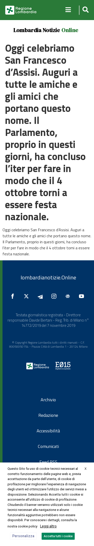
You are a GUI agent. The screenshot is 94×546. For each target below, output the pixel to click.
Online (69, 30)
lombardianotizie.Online (48, 277)
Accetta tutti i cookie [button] (58, 536)
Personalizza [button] (23, 536)
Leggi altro (48, 526)
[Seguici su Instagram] (55, 296)
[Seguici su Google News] (69, 296)
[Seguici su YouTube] (82, 296)
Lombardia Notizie (36, 30)
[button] (85, 10)
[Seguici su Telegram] (41, 296)
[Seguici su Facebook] (14, 296)
